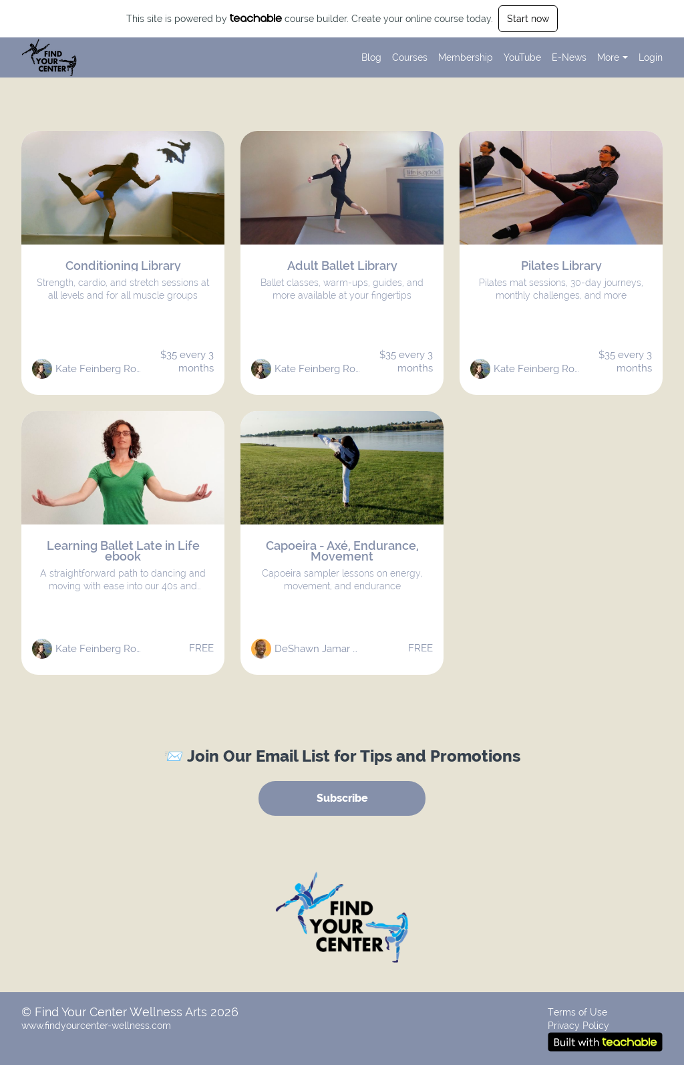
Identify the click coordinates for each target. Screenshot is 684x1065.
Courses (410, 57)
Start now (528, 18)
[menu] (507, 57)
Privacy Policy (578, 1025)
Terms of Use (577, 1012)
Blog (371, 57)
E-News (569, 57)
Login (651, 57)
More (612, 57)
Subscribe (342, 798)
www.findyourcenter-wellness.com (96, 1025)
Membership (465, 57)
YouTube (522, 57)
